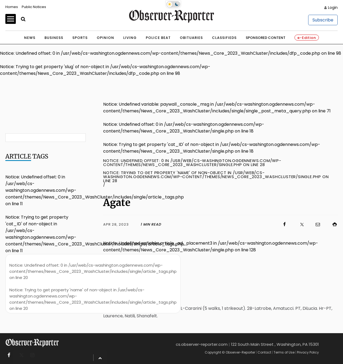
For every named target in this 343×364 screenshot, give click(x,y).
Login (333, 7)
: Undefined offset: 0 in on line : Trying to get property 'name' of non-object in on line (93, 286)
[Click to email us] (315, 224)
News (29, 37)
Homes (11, 6)
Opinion (105, 37)
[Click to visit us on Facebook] (224, 224)
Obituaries (191, 37)
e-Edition (306, 37)
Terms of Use (284, 352)
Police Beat (158, 37)
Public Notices (34, 6)
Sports (80, 37)
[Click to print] (332, 224)
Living (130, 37)
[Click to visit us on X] (298, 224)
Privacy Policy (308, 352)
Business (53, 37)
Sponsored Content (265, 37)
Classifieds (224, 37)
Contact (264, 352)
